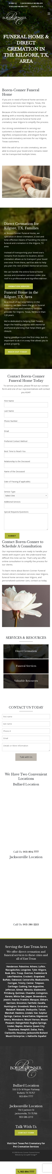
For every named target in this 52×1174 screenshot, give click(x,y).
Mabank (20, 1009)
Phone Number (26, 423)
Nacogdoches (13, 969)
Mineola (28, 989)
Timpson (39, 983)
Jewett (7, 999)
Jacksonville (33, 1032)
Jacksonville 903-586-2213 (32, 3)
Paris (40, 1029)
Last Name (26, 413)
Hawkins (19, 1013)
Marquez (34, 999)
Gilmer (19, 989)
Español (42, 1036)
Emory (7, 1019)
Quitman (20, 993)
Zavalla (41, 1003)
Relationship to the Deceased (26, 464)
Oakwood (16, 979)
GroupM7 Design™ (30, 1155)
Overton (28, 973)
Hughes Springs (38, 1023)
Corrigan (12, 983)
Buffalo (6, 979)
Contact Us (37, 6)
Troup (20, 973)
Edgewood (42, 1016)
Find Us (13, 3)
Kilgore (42, 969)
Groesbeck (23, 1006)
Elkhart (44, 999)
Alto (13, 973)
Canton (17, 1016)
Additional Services (26, 504)
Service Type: (26, 494)
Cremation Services (18, 286)
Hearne (15, 999)
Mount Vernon (32, 1019)
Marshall (9, 1013)
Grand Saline (28, 1016)
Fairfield (32, 1003)
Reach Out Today (17, 352)
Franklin (24, 999)
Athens (33, 966)
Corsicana (42, 1006)
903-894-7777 (31, 851)
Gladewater (40, 989)
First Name (26, 403)
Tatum (41, 1009)
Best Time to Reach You (26, 454)
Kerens (8, 996)
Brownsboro (39, 996)
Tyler (34, 969)
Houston (21, 1032)
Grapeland (39, 976)
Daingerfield (22, 1023)
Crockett (28, 976)
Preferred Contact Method (26, 444)
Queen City (38, 1026)
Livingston (42, 993)
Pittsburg (9, 993)
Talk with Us (26, 757)
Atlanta (28, 1026)
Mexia (33, 1006)
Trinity (21, 983)
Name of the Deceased (26, 474)
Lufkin (41, 966)
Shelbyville (31, 1009)
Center (30, 983)
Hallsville (32, 1036)
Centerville (28, 979)
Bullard (44, 1032)
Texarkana (13, 1029)
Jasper (29, 996)
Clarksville (10, 1032)
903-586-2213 (31, 924)
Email (26, 434)
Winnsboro (17, 1019)
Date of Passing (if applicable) (26, 484)
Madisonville (42, 979)
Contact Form (26, 1132)
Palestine (24, 966)
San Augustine (36, 986)
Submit (12, 536)
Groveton (22, 1003)
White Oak (19, 996)
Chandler (30, 993)
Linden (10, 1026)
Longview (26, 969)
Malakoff (10, 1009)
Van (36, 1013)
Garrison (10, 1003)
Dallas (34, 1029)
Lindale (29, 1013)
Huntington (10, 1006)
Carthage (13, 986)
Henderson (12, 966)
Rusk (7, 973)
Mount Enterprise (15, 1036)
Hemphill (25, 1029)
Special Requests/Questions (26, 520)
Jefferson (10, 989)
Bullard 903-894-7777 (18, 6)
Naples (19, 1026)
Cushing (23, 986)
